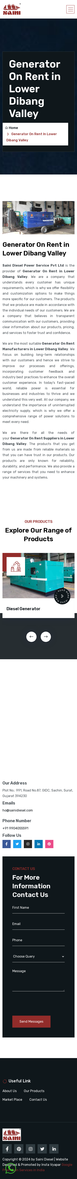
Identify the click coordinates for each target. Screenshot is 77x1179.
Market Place (12, 1100)
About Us (9, 1091)
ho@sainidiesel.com (17, 810)
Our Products (34, 1091)
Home (11, 128)
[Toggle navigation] (70, 9)
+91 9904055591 (15, 828)
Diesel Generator (23, 608)
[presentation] (31, 637)
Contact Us (38, 1100)
